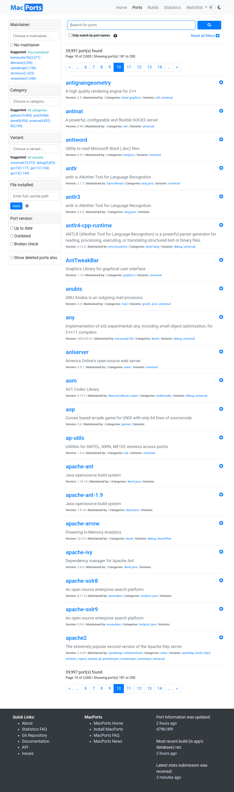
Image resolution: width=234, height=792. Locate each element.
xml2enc (71, 659)
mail (125, 304)
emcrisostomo (118, 246)
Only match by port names (89, 35)
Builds (153, 7)
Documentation (35, 741)
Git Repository (34, 735)
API (25, 747)
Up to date (21, 228)
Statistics (172, 7)
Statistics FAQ (34, 729)
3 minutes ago (168, 777)
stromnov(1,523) (22, 73)
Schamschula (133, 653)
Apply (16, 206)
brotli (198, 653)
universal (167, 97)
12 (139, 67)
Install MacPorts (108, 729)
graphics (135, 97)
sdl (158, 97)
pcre (154, 304)
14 (159, 67)
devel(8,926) (19, 121)
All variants (35, 157)
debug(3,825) (45, 163)
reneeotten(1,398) (23, 78)
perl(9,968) (41, 115)
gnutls (146, 304)
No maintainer (25, 45)
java (150, 183)
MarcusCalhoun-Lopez (123, 395)
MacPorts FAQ (107, 735)
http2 (207, 653)
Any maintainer (38, 52)
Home (121, 7)
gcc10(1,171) (20, 168)
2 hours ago (166, 753)
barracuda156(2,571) (25, 57)
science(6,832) (39, 121)
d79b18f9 (164, 729)
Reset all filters (205, 36)
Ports (137, 7)
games (126, 424)
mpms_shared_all (89, 659)
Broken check (24, 244)
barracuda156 (124, 338)
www (127, 367)
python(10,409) (21, 115)
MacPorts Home (108, 723)
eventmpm (145, 659)
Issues (28, 753)
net (125, 126)
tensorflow (164, 538)
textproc (128, 155)
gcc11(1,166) (40, 168)
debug (178, 246)
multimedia (163, 395)
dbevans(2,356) (21, 63)
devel (125, 97)
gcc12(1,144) (20, 173)
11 (129, 67)
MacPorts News (108, 741)
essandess (115, 596)
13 (149, 67)
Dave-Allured (114, 183)
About (27, 723)
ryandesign (115, 653)
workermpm (128, 659)
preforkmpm (111, 659)
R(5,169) (17, 126)
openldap (188, 653)
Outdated (20, 236)
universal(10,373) (23, 163)
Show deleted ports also (33, 257)
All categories (37, 110)
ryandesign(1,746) (23, 68)
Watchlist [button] (195, 7)
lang (144, 183)
